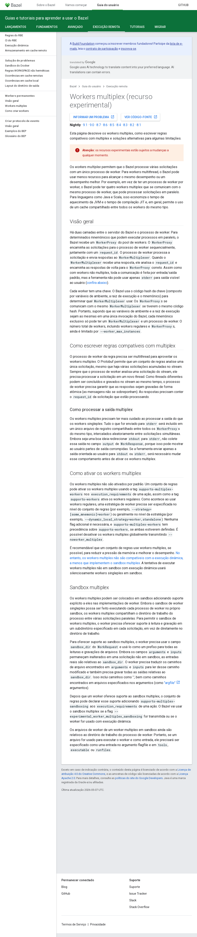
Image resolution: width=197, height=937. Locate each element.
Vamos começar (76, 5)
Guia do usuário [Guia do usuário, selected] (108, 5)
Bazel (73, 86)
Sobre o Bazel (46, 5)
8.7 (98, 125)
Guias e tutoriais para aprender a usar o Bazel (46, 18)
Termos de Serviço (73, 924)
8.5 (112, 125)
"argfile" (169, 683)
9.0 (92, 125)
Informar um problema (93, 117)
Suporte (134, 887)
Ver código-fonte (140, 117)
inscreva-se (128, 48)
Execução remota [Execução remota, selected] (106, 27)
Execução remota (116, 86)
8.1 (139, 125)
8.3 (125, 125)
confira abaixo (97, 283)
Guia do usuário (91, 86)
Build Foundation (84, 43)
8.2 (132, 125)
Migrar (160, 27)
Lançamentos (15, 27)
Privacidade (98, 924)
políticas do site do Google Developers (139, 778)
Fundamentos (47, 27)
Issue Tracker (138, 893)
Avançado (75, 27)
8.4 (119, 125)
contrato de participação (102, 48)
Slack (132, 900)
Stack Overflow (139, 907)
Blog (64, 887)
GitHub (183, 5)
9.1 (85, 125)
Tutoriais (137, 27)
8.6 (105, 125)
